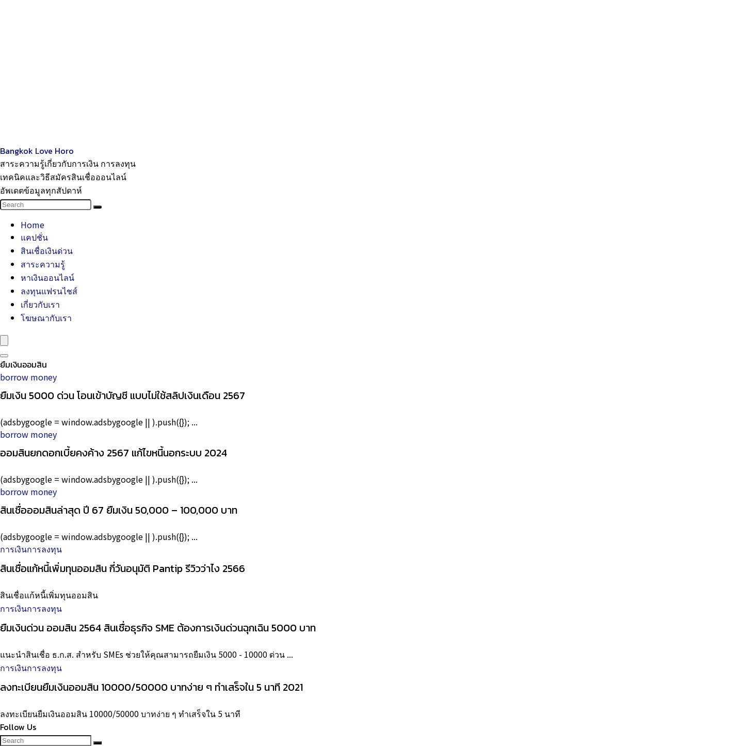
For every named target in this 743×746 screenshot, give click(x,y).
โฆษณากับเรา (46, 317)
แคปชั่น (34, 237)
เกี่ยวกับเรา (40, 304)
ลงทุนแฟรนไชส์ (49, 290)
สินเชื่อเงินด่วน (47, 250)
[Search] (97, 207)
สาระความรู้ (43, 264)
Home (32, 224)
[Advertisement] (309, 72)
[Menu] (4, 340)
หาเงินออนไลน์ (47, 277)
